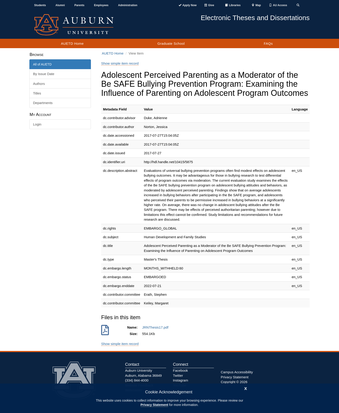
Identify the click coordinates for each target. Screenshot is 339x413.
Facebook (180, 370)
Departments (43, 103)
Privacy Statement (154, 405)
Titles (37, 93)
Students (40, 5)
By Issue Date (43, 74)
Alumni (60, 5)
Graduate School (171, 43)
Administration (127, 5)
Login (37, 124)
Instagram (180, 380)
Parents (79, 5)
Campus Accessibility (237, 372)
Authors (39, 84)
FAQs (268, 43)
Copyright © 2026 (234, 382)
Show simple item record (120, 63)
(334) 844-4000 (137, 380)
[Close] (245, 388)
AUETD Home (72, 43)
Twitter (178, 375)
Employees (101, 5)
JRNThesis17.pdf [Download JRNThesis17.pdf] (156, 327)
